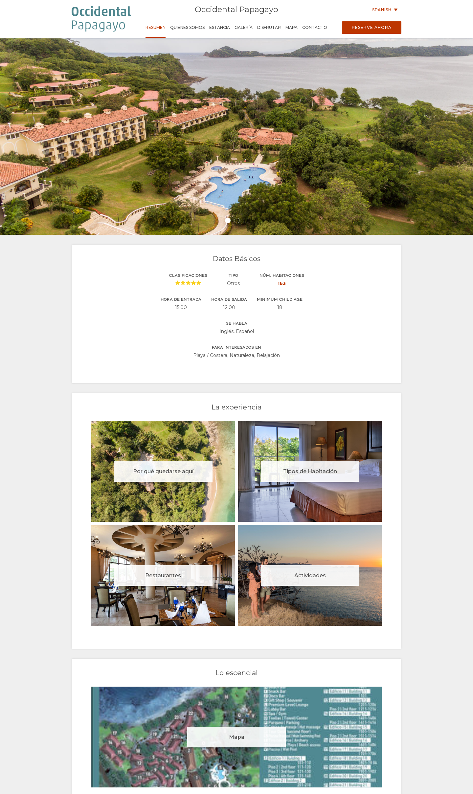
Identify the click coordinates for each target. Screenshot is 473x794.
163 (282, 283)
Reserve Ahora (372, 27)
